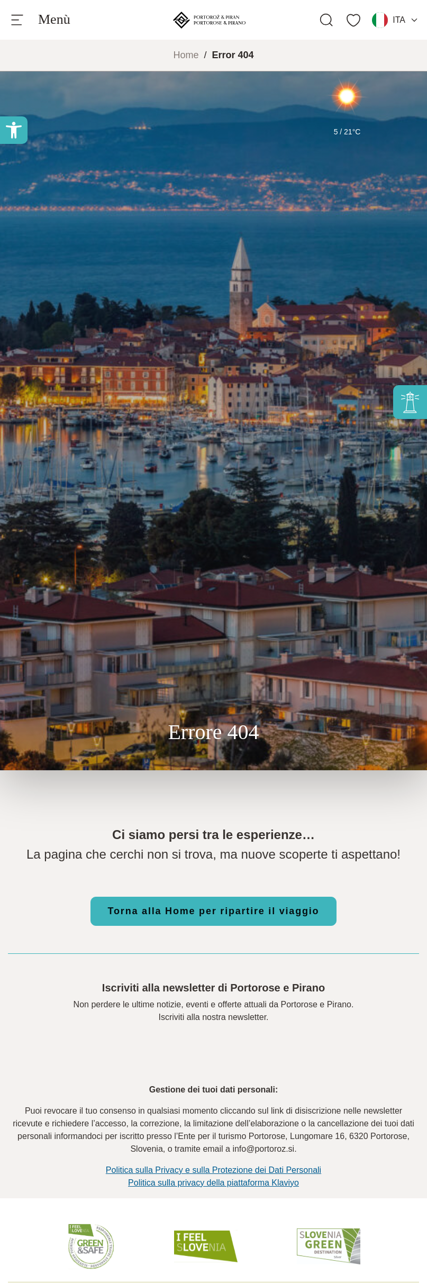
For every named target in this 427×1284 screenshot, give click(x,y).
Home (185, 55)
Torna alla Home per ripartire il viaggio (214, 911)
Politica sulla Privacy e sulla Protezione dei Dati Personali (213, 1169)
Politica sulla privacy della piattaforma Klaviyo (213, 1182)
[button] (14, 130)
